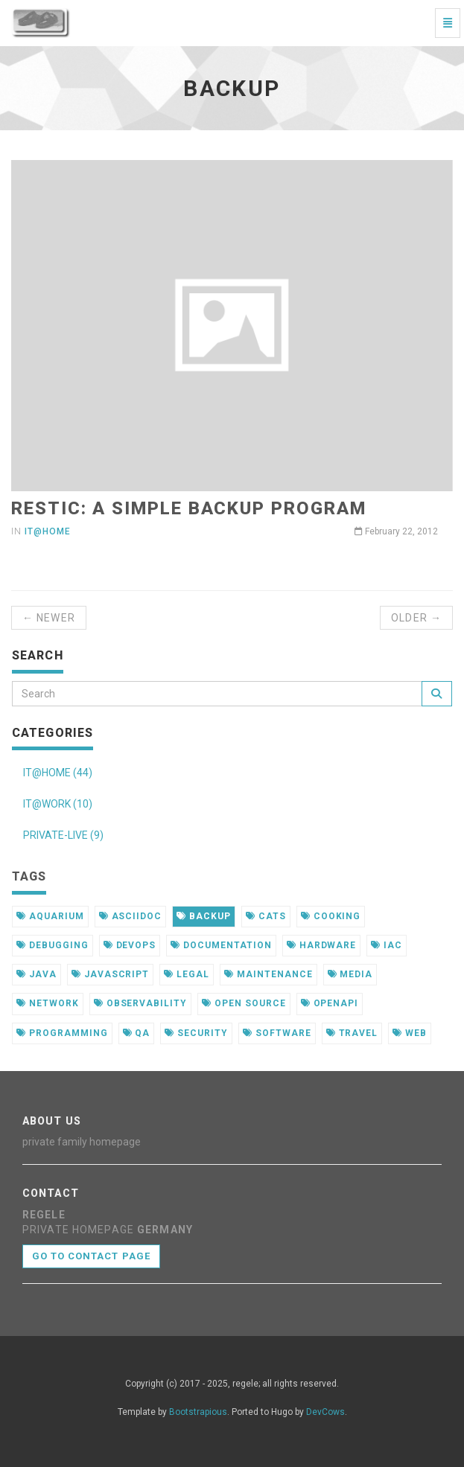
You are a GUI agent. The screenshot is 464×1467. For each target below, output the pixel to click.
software (277, 1033)
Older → (416, 618)
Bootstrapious (198, 1412)
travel (352, 1033)
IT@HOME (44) (57, 773)
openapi (330, 1003)
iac (386, 945)
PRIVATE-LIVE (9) (63, 835)
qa (136, 1033)
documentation (221, 945)
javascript (110, 974)
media (350, 974)
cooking (331, 916)
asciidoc (130, 916)
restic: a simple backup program (188, 508)
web (410, 1033)
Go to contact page (91, 1256)
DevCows (325, 1412)
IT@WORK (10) (57, 804)
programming (62, 1033)
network (47, 1003)
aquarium (50, 916)
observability (140, 1003)
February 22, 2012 (396, 531)
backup (204, 916)
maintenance (268, 974)
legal (186, 974)
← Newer (48, 618)
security (196, 1033)
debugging (52, 945)
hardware (322, 945)
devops (130, 945)
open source (244, 1003)
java (36, 974)
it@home (48, 531)
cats (266, 916)
